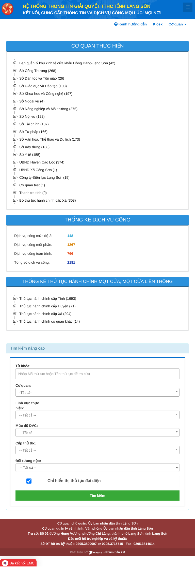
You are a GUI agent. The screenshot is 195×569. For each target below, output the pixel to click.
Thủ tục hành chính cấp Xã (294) (45, 314)
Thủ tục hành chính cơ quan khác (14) (49, 321)
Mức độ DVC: (26, 426)
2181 (71, 262)
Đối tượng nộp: (28, 461)
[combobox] (97, 392)
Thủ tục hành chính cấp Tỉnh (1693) (47, 298)
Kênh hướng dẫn (130, 24)
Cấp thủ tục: (25, 443)
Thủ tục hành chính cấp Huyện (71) (47, 306)
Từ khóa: (22, 366)
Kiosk (157, 24)
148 (70, 236)
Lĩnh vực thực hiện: (27, 405)
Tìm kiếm (97, 495)
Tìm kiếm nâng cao (27, 348)
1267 (71, 245)
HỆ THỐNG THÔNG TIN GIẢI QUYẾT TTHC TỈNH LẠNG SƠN (86, 6)
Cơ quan (177, 24)
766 (70, 253)
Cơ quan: (23, 385)
